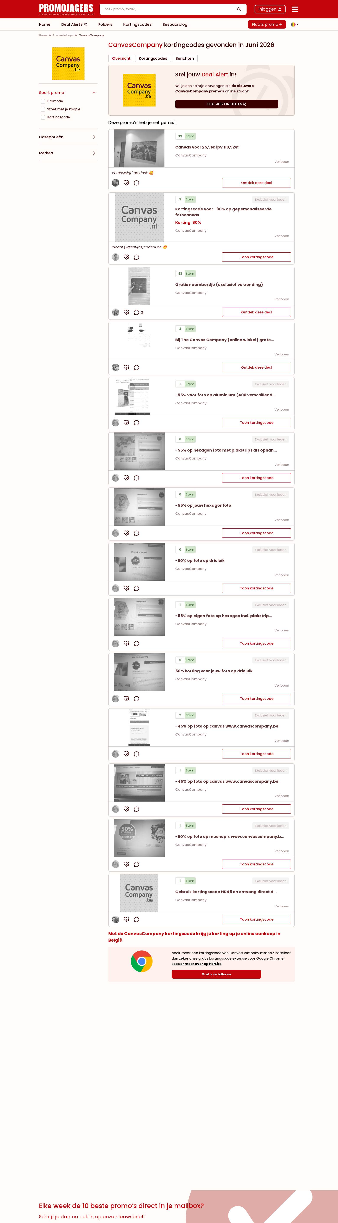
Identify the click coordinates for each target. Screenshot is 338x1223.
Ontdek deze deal (256, 182)
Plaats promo (267, 24)
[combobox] (173, 9)
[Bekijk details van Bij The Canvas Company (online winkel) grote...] (139, 341)
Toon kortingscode (256, 257)
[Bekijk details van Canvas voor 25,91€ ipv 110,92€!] (139, 148)
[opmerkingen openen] (136, 183)
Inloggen (267, 9)
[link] (43, 35)
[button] (293, 24)
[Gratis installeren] (216, 974)
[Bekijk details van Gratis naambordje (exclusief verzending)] (139, 286)
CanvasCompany (190, 155)
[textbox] (169, 9)
